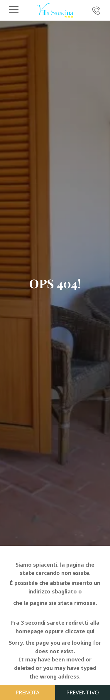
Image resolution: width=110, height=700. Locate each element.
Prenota (28, 692)
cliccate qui (79, 631)
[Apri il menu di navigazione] (13, 9)
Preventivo (82, 692)
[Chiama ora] (96, 10)
